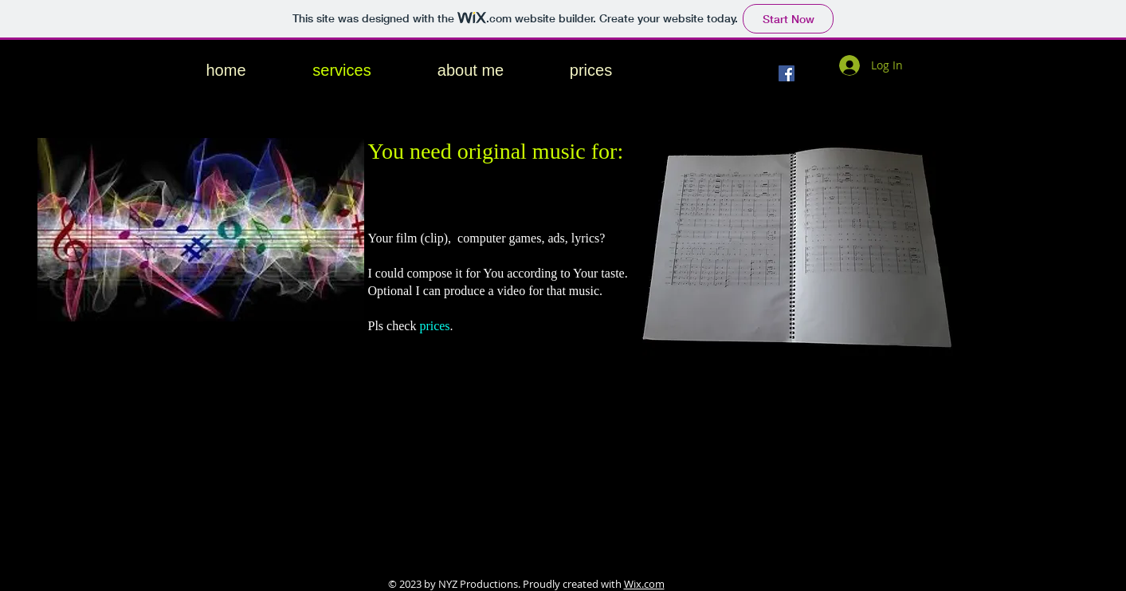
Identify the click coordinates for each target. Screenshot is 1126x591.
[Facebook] (786, 73)
